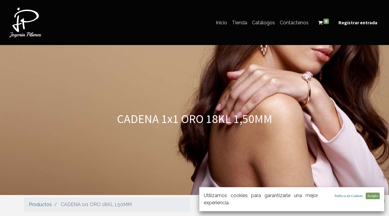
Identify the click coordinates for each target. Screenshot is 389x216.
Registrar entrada (357, 23)
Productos (40, 204)
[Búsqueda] (359, 203)
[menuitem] (221, 22)
